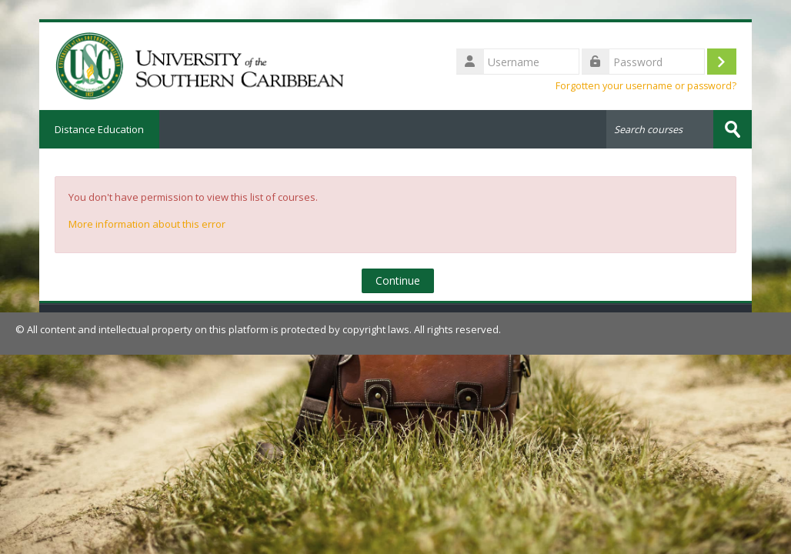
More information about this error (146, 224)
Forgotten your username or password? (646, 85)
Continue (397, 280)
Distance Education (99, 129)
